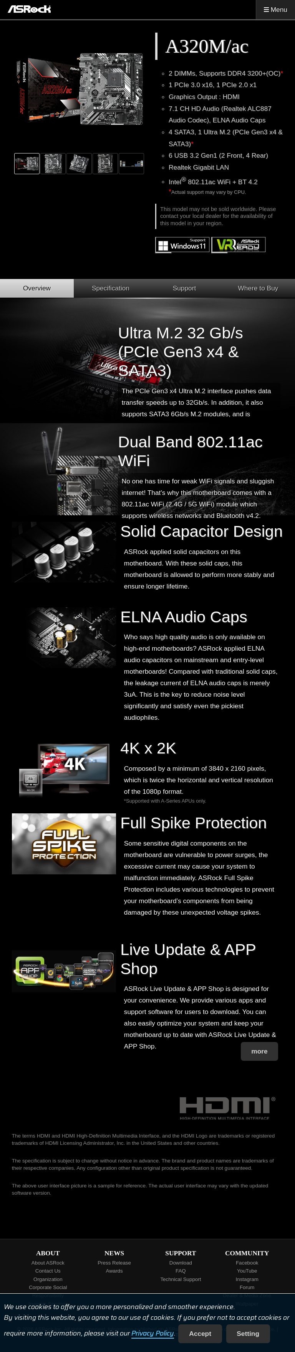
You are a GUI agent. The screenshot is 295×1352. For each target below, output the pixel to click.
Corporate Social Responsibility (48, 1291)
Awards (114, 1271)
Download (180, 1263)
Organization (48, 1279)
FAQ (181, 1271)
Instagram (247, 1279)
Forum (247, 1287)
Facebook (247, 1263)
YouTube (247, 1271)
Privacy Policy (152, 1333)
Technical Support (180, 1279)
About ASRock (48, 1263)
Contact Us (48, 1271)
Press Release (114, 1263)
